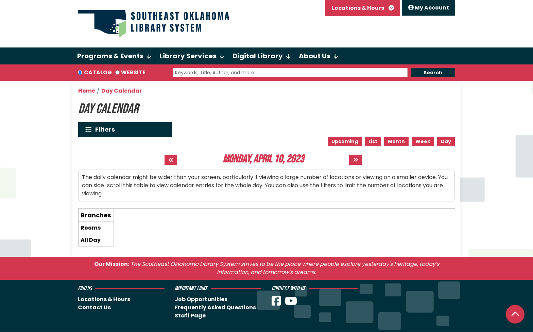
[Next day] (355, 160)
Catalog (98, 72)
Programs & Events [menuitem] (110, 56)
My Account (428, 8)
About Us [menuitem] (314, 56)
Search (433, 72)
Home (86, 91)
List (372, 141)
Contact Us (94, 307)
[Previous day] (171, 160)
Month (396, 141)
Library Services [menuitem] (188, 56)
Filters (106, 129)
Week (422, 141)
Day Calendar (121, 91)
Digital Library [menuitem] (258, 56)
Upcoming (344, 141)
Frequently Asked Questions (215, 307)
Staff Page (190, 315)
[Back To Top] (515, 314)
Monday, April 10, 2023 (263, 159)
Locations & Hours (358, 8)
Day (446, 141)
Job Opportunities (201, 299)
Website (133, 72)
